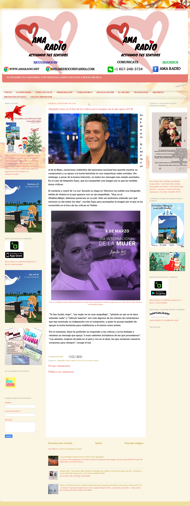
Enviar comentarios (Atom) (71, 449)
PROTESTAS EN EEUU (15, 97)
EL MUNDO (124, 92)
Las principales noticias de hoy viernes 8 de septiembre (82, 457)
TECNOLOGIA (141, 92)
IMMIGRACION (65, 92)
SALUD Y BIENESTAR (41, 97)
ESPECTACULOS (44, 92)
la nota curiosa (92, 360)
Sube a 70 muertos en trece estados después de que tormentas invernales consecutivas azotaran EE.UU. (101, 485)
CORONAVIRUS (84, 92)
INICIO (8, 92)
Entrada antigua (134, 443)
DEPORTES (158, 92)
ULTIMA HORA (23, 92)
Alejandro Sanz (63, 360)
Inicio (98, 443)
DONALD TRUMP (105, 92)
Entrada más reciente (60, 443)
